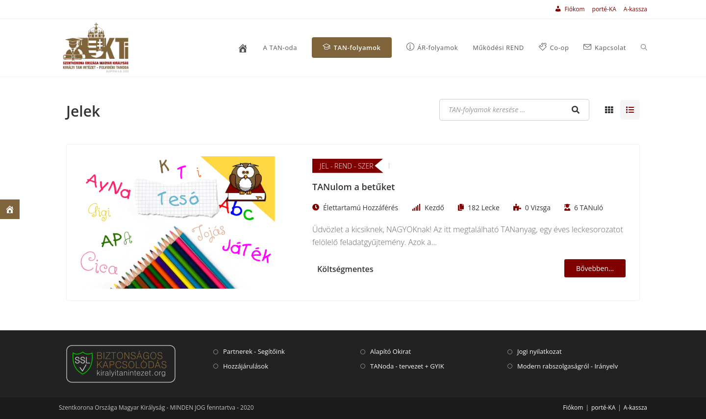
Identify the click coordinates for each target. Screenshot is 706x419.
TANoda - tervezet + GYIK (407, 366)
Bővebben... (595, 268)
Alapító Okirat (390, 351)
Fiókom (573, 407)
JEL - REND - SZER (347, 166)
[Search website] (644, 47)
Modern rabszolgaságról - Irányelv (567, 366)
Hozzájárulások (245, 366)
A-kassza (635, 9)
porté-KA (604, 9)
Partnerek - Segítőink (254, 351)
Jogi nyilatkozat (539, 351)
